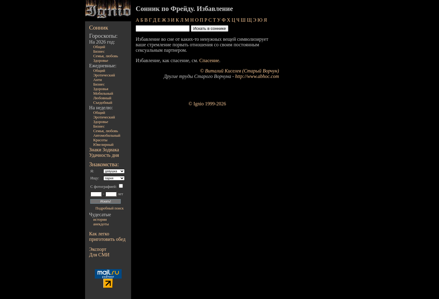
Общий (99, 47)
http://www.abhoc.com (257, 76)
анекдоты (101, 224)
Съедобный (102, 102)
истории (100, 219)
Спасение (209, 60)
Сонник (98, 27)
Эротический (104, 75)
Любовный (102, 98)
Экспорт (97, 249)
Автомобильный (106, 135)
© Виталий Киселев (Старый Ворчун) (239, 70)
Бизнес (99, 51)
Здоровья (101, 89)
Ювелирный (103, 144)
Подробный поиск (109, 208)
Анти (97, 80)
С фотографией (103, 187)
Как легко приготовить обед (107, 236)
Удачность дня (104, 155)
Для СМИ (99, 254)
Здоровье (100, 60)
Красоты (100, 140)
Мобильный (103, 93)
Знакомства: (104, 164)
